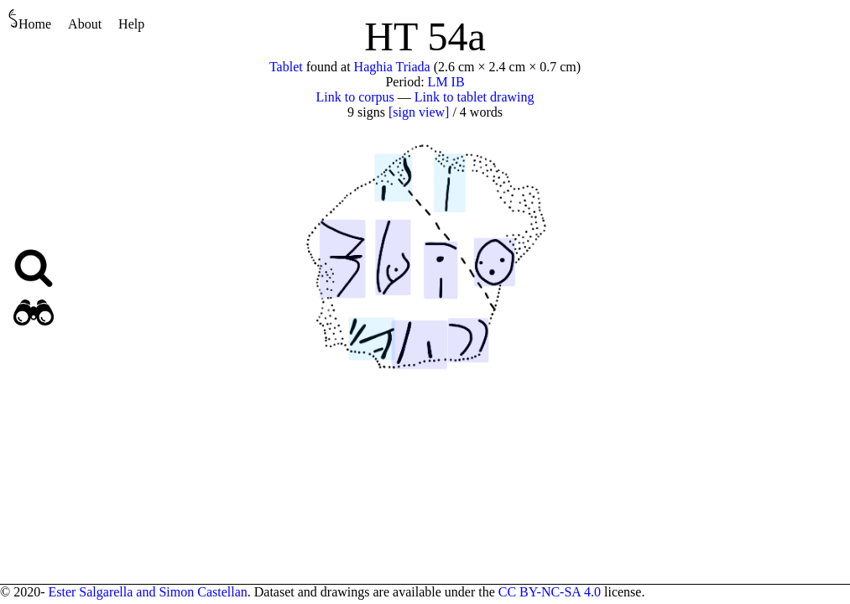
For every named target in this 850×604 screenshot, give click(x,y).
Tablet (286, 67)
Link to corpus (355, 97)
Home (29, 19)
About (85, 24)
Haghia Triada (392, 67)
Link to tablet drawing (475, 97)
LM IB (446, 82)
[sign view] (418, 112)
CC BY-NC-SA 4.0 (549, 592)
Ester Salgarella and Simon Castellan (147, 592)
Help (131, 24)
